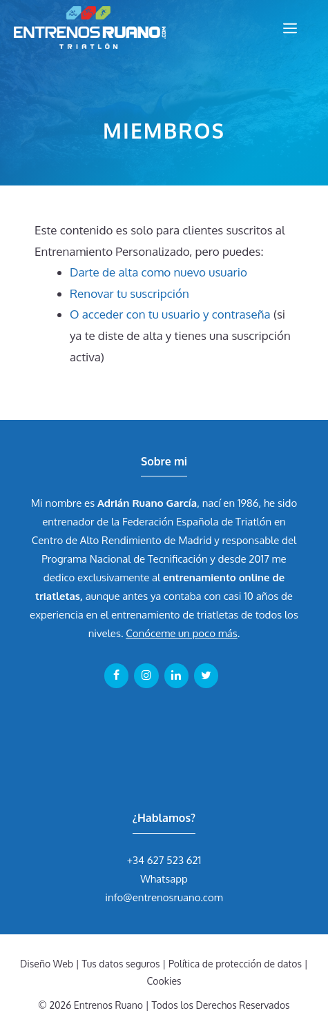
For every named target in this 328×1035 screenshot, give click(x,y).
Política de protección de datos (235, 963)
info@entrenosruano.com (163, 897)
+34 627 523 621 (164, 860)
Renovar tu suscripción (129, 293)
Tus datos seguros (121, 963)
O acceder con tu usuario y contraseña (170, 314)
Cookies (164, 981)
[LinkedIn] (176, 675)
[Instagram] (146, 675)
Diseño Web (46, 963)
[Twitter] (206, 675)
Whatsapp (164, 878)
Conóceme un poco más (181, 633)
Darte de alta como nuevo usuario (158, 272)
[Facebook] (116, 675)
